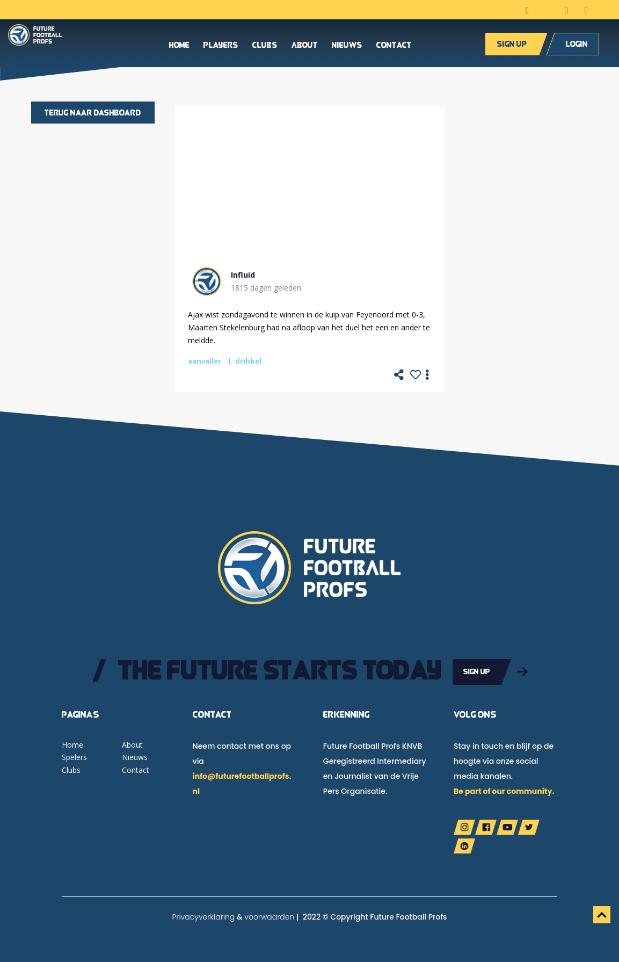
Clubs (265, 48)
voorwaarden (269, 914)
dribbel (248, 361)
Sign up (512, 46)
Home (179, 48)
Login (577, 46)
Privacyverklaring (203, 914)
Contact (394, 48)
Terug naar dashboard (93, 112)
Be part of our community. (504, 789)
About (305, 48)
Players (220, 48)
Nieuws (347, 48)
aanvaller (204, 361)
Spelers (74, 755)
